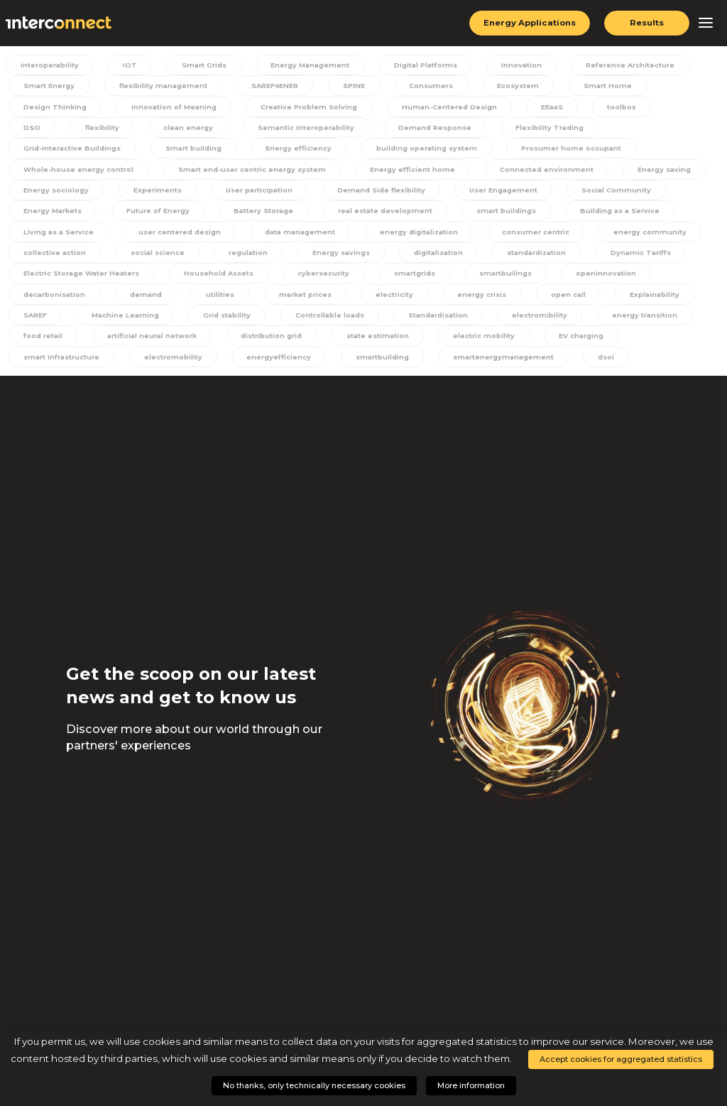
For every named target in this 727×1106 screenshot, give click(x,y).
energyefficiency (274, 361)
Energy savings (229, 255)
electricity (384, 297)
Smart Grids (200, 64)
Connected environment (389, 170)
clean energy (122, 128)
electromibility (535, 319)
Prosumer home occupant (424, 149)
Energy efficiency (153, 149)
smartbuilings (501, 276)
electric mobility (479, 340)
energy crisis (470, 297)
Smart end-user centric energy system (96, 170)
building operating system (280, 149)
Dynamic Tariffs (526, 255)
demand (142, 297)
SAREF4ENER (270, 86)
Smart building (49, 149)
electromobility (169, 361)
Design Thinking (54, 107)
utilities (214, 297)
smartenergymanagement (494, 361)
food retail (41, 340)
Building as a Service (513, 213)
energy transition (638, 319)
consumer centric (417, 234)
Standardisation (434, 319)
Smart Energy (47, 86)
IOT (129, 64)
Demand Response (365, 128)
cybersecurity (322, 276)
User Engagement (388, 192)
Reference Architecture (624, 64)
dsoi (595, 361)
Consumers (425, 86)
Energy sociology (611, 170)
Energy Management (305, 64)
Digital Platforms (421, 64)
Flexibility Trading (479, 128)
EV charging (575, 340)
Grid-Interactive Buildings (607, 128)
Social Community (500, 192)
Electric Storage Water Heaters (81, 276)
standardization (424, 255)
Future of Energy (54, 213)
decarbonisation (53, 297)
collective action (640, 234)
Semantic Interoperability (238, 128)
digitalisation (325, 255)
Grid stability (223, 319)
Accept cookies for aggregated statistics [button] (621, 1059)
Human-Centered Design (449, 107)
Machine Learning (123, 319)
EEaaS (550, 107)
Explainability (638, 297)
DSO (685, 107)
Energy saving (507, 170)
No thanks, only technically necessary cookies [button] (314, 1085)
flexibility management (159, 86)
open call (554, 297)
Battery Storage (160, 213)
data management (183, 234)
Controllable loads (325, 319)
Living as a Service (631, 213)
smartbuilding (375, 361)
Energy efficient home (256, 170)
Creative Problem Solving (308, 107)
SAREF (34, 319)
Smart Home (597, 86)
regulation (137, 255)
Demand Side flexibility (267, 192)
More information (471, 1085)
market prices (297, 297)
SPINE (349, 86)
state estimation (375, 340)
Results (647, 23)
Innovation (516, 64)
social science (48, 255)
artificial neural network (150, 340)
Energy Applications (528, 23)
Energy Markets (607, 192)
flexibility (38, 128)
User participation (145, 192)
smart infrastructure (60, 361)
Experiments (45, 192)
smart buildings (400, 213)
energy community (530, 234)
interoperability (51, 64)
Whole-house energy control (575, 149)
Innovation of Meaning (172, 107)
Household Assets (218, 276)
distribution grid (270, 340)
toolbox (619, 107)
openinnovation (600, 276)
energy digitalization (300, 234)
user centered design (63, 234)
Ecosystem (510, 86)
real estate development (281, 213)
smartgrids (412, 276)
